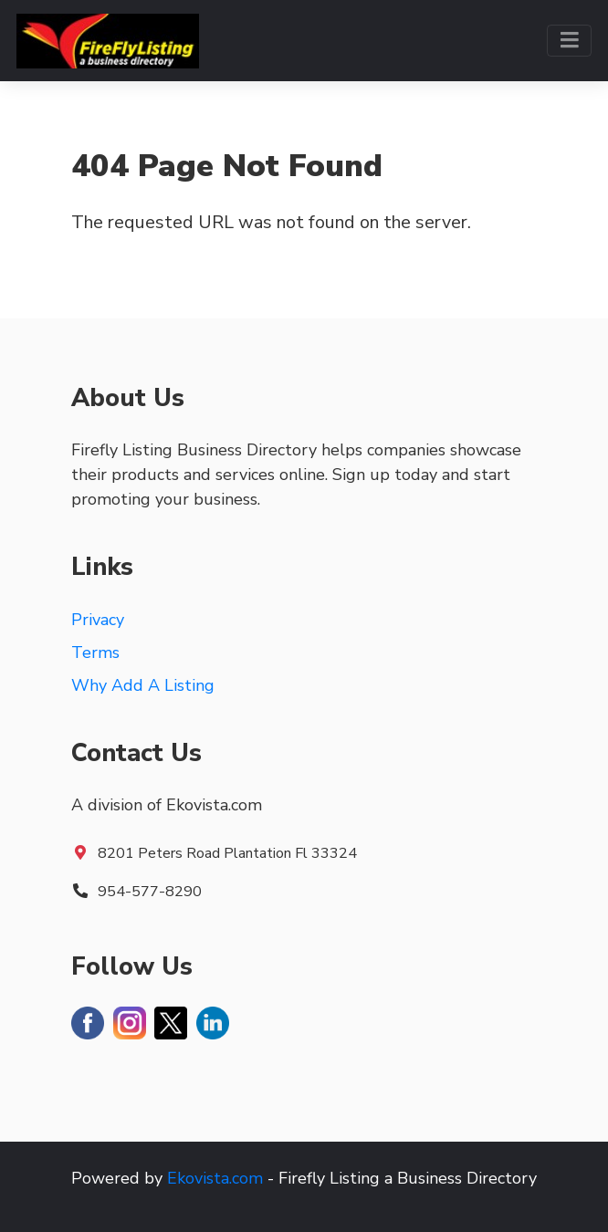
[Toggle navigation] (569, 41)
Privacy (97, 620)
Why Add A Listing (143, 685)
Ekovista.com (215, 1178)
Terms (95, 652)
